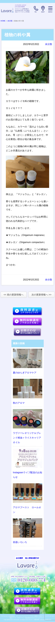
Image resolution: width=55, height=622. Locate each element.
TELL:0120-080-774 (35, 9)
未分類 (9, 21)
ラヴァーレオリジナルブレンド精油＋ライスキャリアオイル (27, 438)
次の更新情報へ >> (41, 294)
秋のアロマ (19, 403)
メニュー (50, 9)
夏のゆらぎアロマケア (24, 372)
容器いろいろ (20, 542)
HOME (3, 21)
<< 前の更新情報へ (13, 294)
